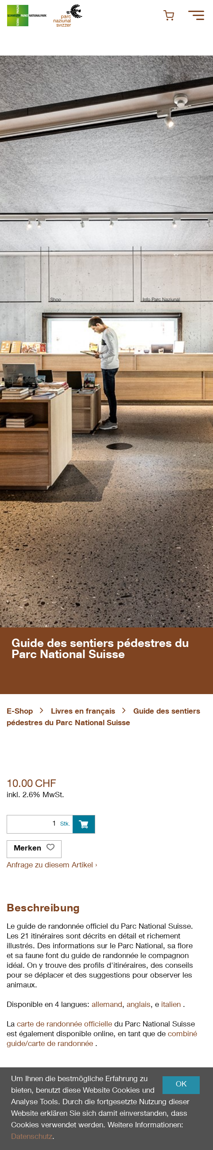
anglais (139, 1005)
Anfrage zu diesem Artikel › (52, 866)
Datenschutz (31, 1137)
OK (181, 1085)
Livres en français (83, 712)
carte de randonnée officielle (64, 1025)
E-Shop (20, 712)
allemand (107, 1005)
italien (172, 1005)
